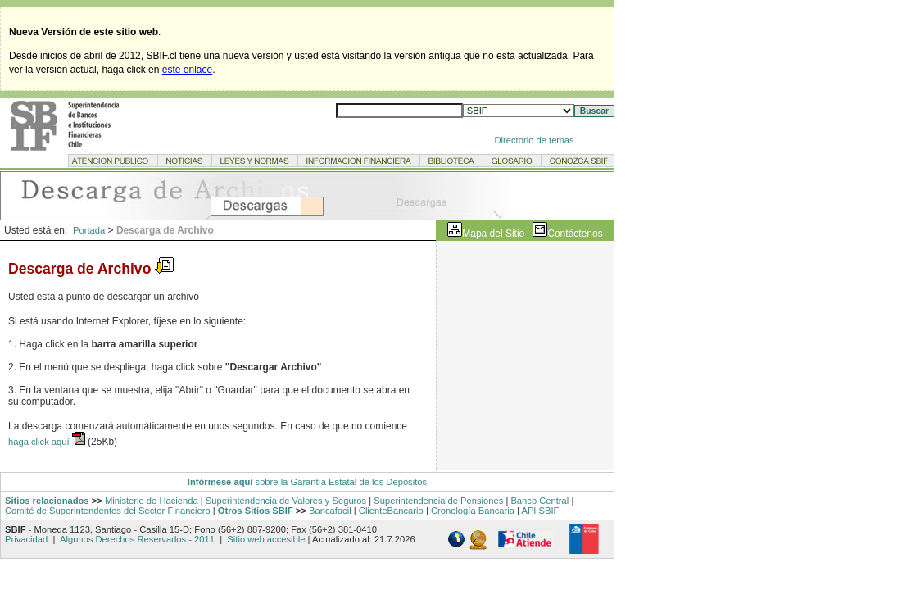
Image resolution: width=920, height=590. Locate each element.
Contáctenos (574, 233)
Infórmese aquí (220, 482)
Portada (89, 230)
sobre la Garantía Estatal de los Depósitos (339, 482)
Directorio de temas (534, 140)
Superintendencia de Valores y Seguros (286, 501)
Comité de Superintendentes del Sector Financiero (108, 510)
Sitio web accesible (264, 539)
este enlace (187, 69)
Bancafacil (330, 510)
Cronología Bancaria (472, 510)
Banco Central (539, 501)
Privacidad (27, 539)
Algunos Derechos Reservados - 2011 (137, 539)
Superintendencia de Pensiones (438, 501)
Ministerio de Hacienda (151, 501)
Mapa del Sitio (493, 233)
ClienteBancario (391, 510)
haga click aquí (40, 442)
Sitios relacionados (47, 501)
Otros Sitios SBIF (255, 510)
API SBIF (540, 510)
